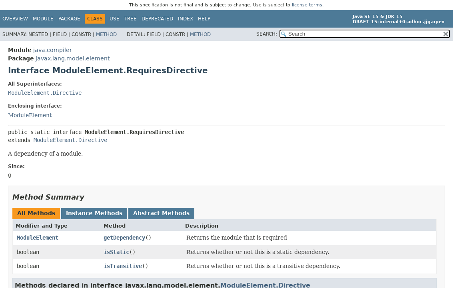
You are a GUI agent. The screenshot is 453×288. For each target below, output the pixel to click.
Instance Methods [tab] (94, 213)
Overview (15, 19)
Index (185, 19)
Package (69, 19)
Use (115, 19)
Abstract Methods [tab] (161, 213)
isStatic (116, 252)
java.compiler (52, 50)
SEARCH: (266, 34)
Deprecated (157, 19)
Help (204, 19)
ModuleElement (30, 115)
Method (106, 34)
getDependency (124, 237)
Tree (130, 19)
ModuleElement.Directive (45, 93)
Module (43, 19)
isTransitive (123, 266)
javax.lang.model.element (73, 58)
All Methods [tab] (36, 213)
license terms (307, 5)
